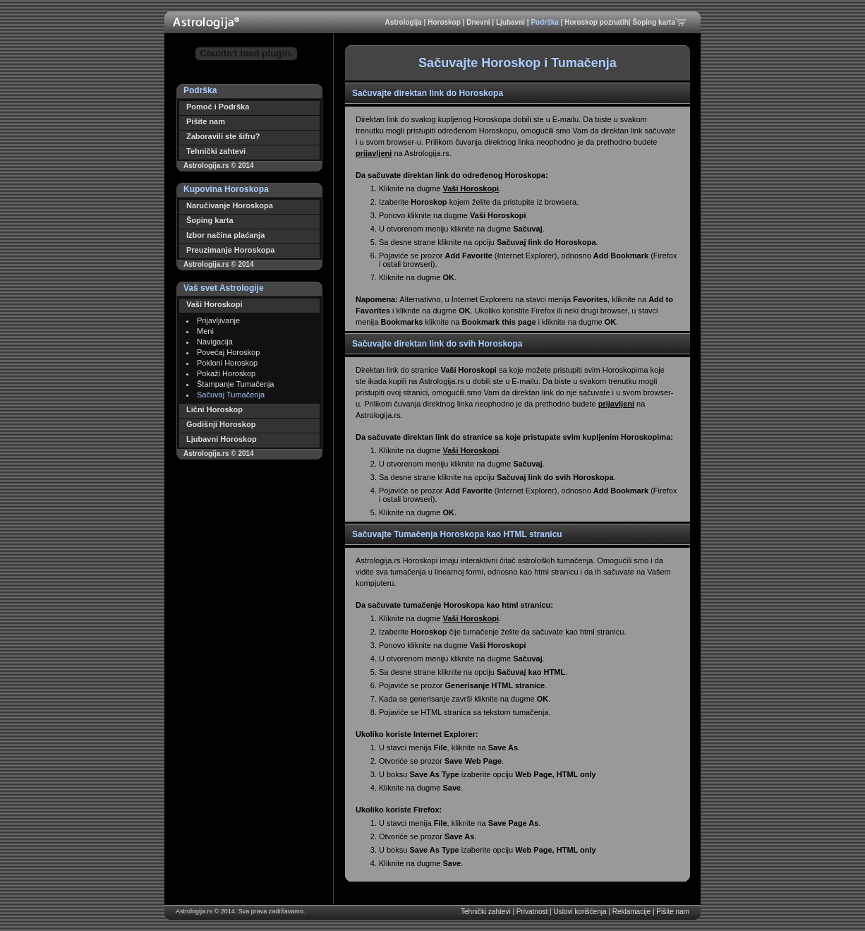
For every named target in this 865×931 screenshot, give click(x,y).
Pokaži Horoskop (226, 373)
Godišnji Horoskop (220, 424)
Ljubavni (511, 22)
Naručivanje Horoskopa (229, 205)
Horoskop (445, 22)
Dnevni (479, 22)
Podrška (545, 22)
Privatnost (533, 911)
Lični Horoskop (214, 409)
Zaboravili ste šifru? (223, 136)
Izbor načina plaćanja (225, 235)
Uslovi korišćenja (580, 911)
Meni (205, 331)
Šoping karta (653, 22)
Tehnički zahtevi (216, 151)
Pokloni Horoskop (227, 363)
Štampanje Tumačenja (235, 384)
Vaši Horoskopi (214, 304)
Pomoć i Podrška (217, 106)
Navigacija (215, 341)
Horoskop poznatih (596, 22)
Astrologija (404, 22)
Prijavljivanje (218, 320)
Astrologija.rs (194, 911)
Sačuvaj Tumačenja (231, 394)
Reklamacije (632, 911)
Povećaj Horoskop (228, 352)
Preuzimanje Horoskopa (230, 250)
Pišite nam (205, 121)
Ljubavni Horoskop (221, 439)
